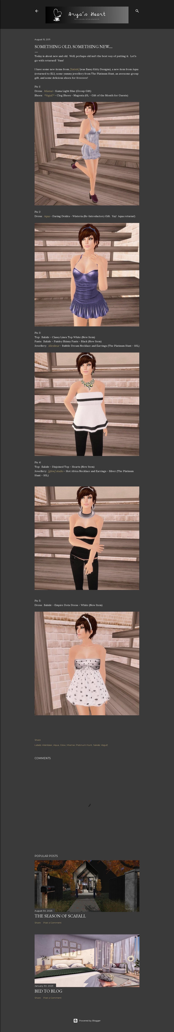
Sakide (96, 745)
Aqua (56, 745)
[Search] (137, 10)
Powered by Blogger (87, 1020)
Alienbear (47, 745)
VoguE (104, 745)
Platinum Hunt (84, 745)
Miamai (71, 745)
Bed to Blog (48, 991)
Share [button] (38, 740)
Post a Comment (52, 922)
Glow (63, 745)
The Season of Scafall (60, 916)
